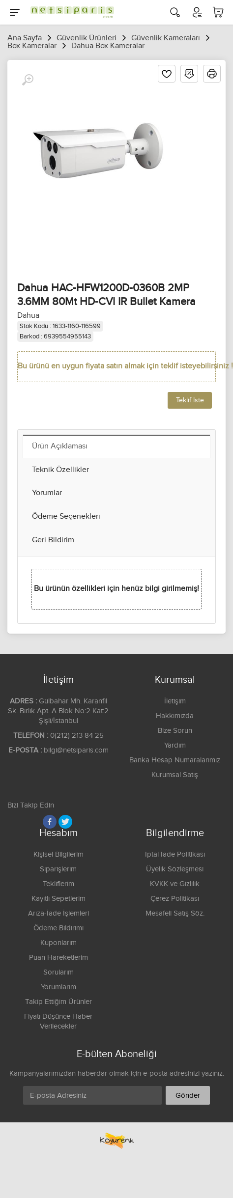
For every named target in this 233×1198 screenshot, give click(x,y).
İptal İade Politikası (175, 854)
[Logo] (70, 12)
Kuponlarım (58, 943)
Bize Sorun (175, 730)
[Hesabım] (196, 12)
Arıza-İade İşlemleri (58, 913)
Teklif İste (190, 400)
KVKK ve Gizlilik (175, 884)
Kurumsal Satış (174, 775)
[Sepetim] (218, 12)
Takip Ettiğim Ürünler (58, 1002)
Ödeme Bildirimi (58, 928)
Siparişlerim (58, 869)
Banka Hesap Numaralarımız (174, 760)
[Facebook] (50, 822)
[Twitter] (65, 822)
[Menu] (15, 12)
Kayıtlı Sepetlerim (58, 898)
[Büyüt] (27, 80)
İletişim (175, 701)
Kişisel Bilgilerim (58, 854)
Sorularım (58, 972)
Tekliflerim (58, 884)
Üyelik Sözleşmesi (175, 869)
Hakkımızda (175, 716)
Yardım (175, 745)
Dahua (28, 315)
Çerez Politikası (174, 898)
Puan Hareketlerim (58, 957)
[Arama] (175, 12)
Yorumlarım (58, 987)
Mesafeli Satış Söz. (175, 913)
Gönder (187, 1095)
